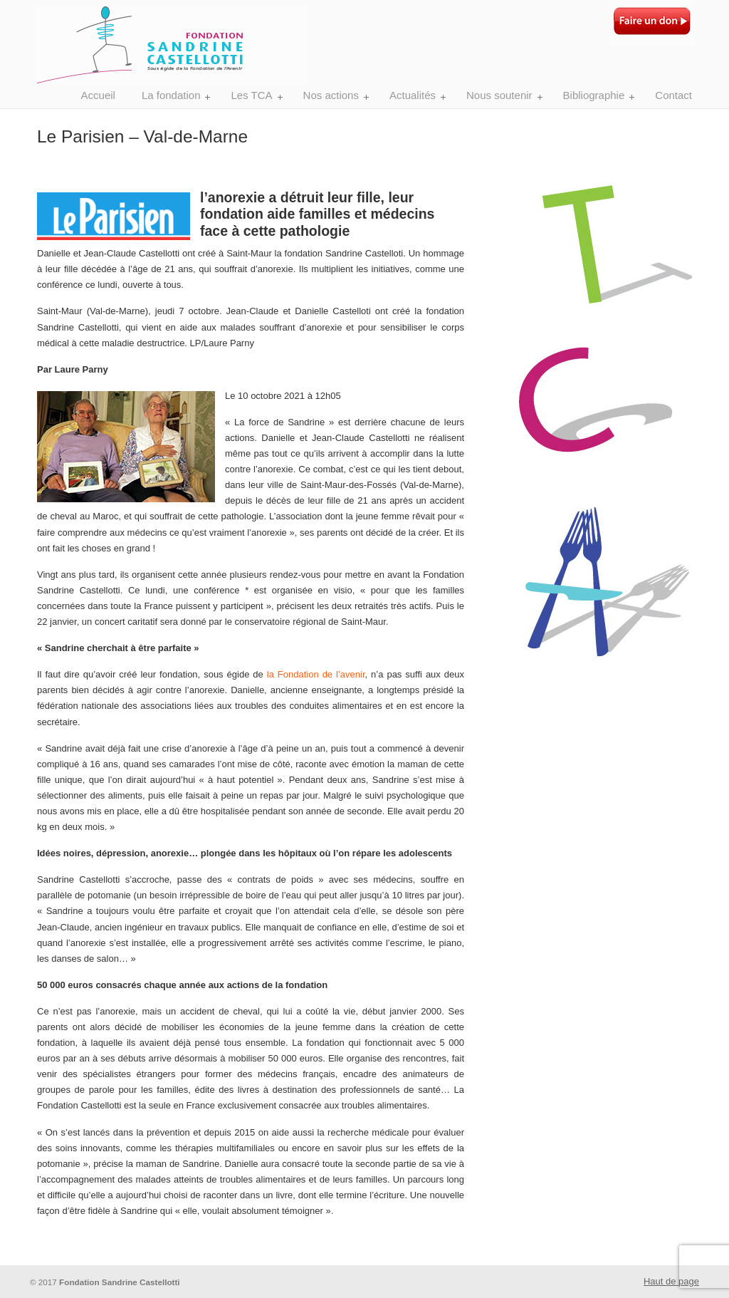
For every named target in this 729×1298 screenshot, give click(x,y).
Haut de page (671, 1281)
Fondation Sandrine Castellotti (170, 43)
